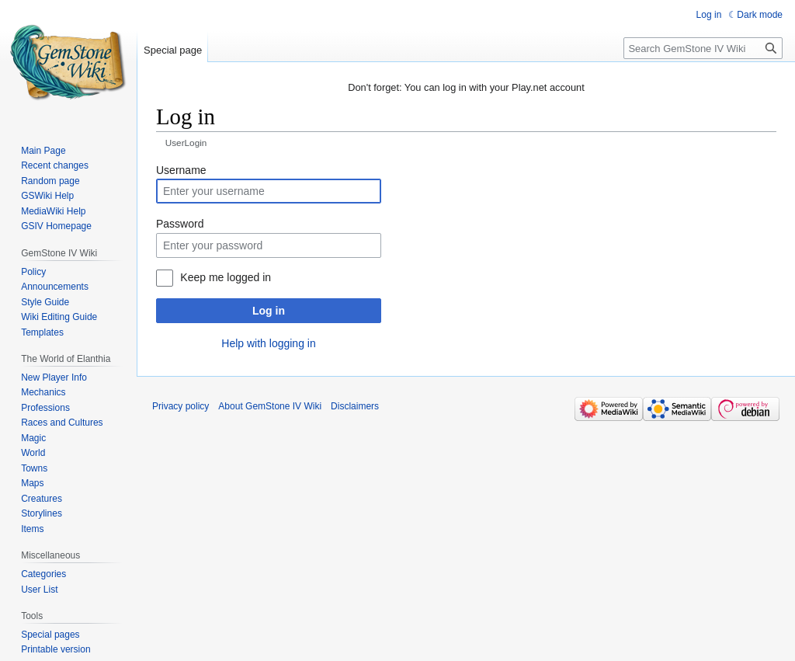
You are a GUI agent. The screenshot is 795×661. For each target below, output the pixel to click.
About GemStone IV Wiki (269, 406)
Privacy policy (180, 406)
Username (181, 170)
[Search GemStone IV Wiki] (703, 48)
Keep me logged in (225, 277)
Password (179, 223)
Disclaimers (355, 406)
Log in (268, 310)
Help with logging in (268, 343)
